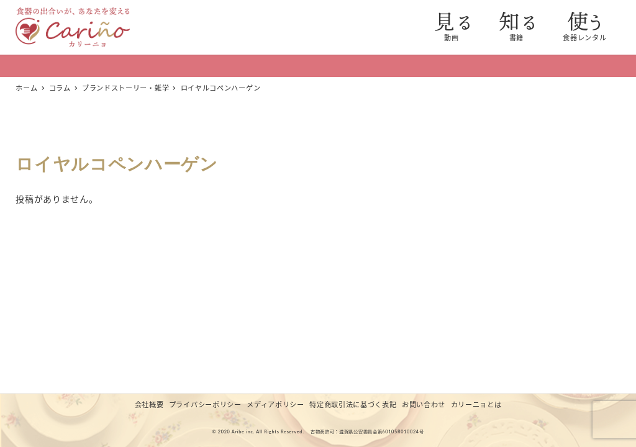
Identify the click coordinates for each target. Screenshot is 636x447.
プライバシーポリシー (205, 404)
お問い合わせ (423, 404)
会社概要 (149, 404)
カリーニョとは (476, 404)
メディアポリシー (275, 404)
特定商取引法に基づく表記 (352, 404)
